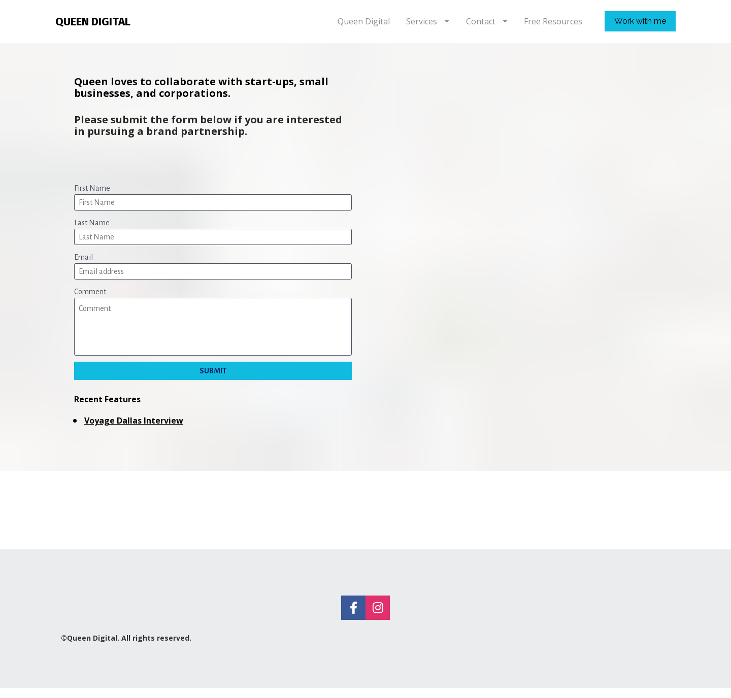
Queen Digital (364, 26)
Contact (487, 26)
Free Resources (553, 26)
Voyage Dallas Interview (133, 430)
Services (427, 26)
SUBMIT (213, 381)
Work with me (640, 26)
